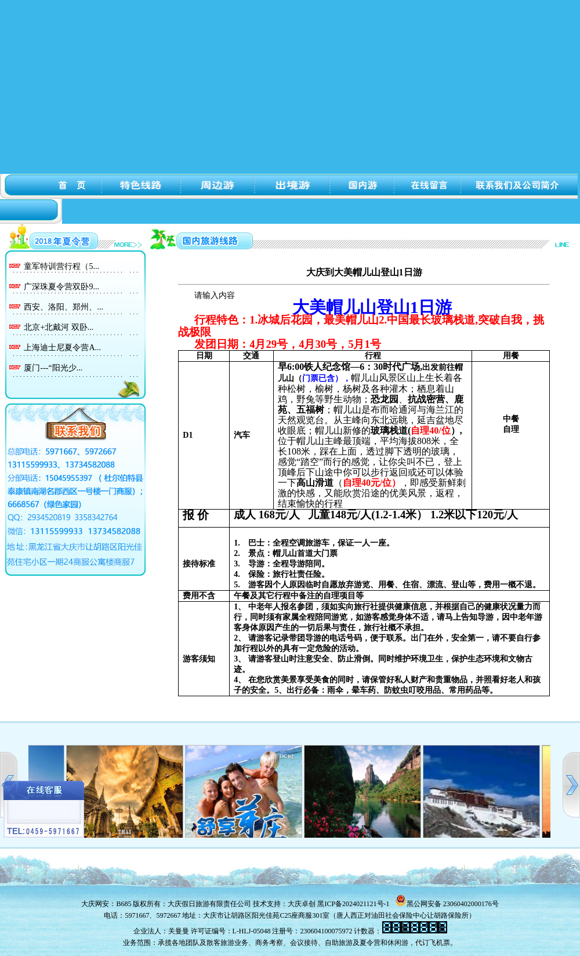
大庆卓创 (302, 904)
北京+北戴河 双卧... (58, 327)
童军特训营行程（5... (61, 266)
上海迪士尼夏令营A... (62, 347)
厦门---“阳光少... (53, 368)
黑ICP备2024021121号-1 (353, 904)
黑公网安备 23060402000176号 (447, 904)
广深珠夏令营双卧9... (61, 286)
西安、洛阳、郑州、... (63, 307)
